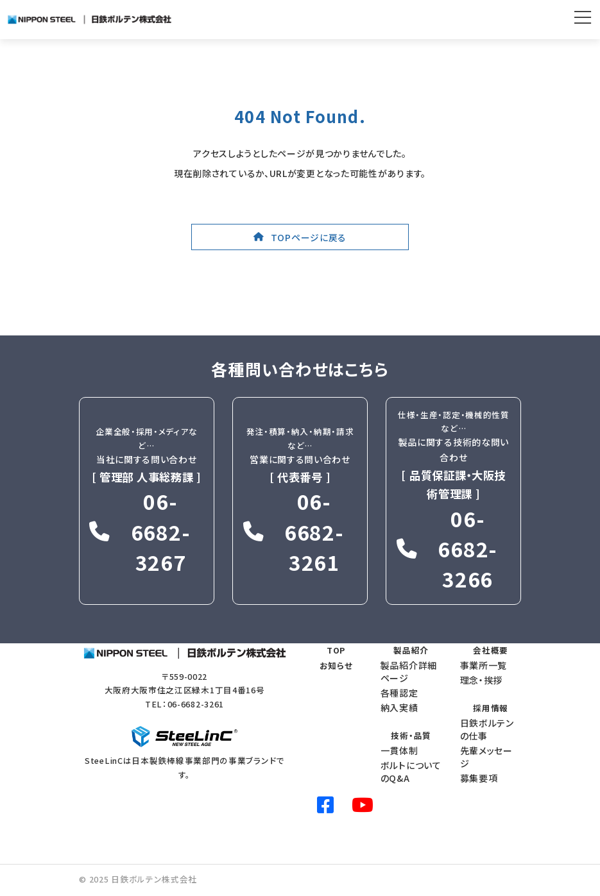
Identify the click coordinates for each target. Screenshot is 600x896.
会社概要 (490, 650)
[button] (300, 237)
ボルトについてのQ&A (411, 771)
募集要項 (479, 778)
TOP (336, 650)
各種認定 (399, 692)
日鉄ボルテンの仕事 (487, 729)
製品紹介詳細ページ (409, 671)
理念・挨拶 (481, 679)
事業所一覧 (484, 665)
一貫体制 (399, 750)
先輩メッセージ (486, 757)
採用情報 (490, 708)
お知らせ (336, 665)
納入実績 (399, 706)
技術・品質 (411, 735)
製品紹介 (411, 650)
